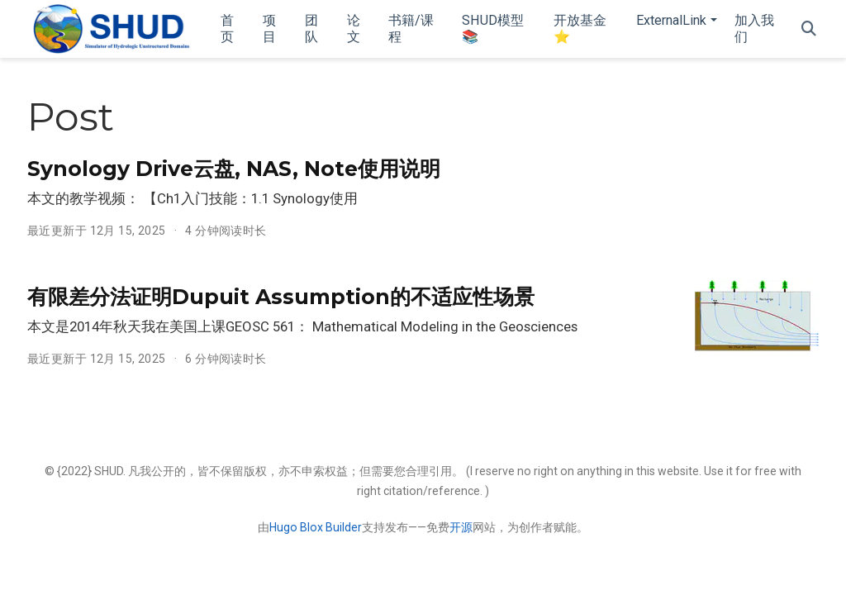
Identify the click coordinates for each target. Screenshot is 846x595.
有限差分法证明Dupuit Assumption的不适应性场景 (281, 296)
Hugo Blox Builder (315, 527)
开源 (461, 527)
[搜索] (808, 29)
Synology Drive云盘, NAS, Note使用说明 (233, 168)
